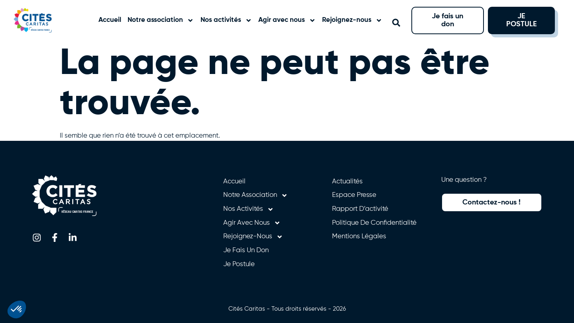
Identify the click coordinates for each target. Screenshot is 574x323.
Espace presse (354, 195)
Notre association (161, 20)
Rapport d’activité (360, 209)
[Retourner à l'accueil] (41, 20)
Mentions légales (359, 236)
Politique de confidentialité (374, 223)
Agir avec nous (287, 20)
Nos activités (226, 20)
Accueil (109, 20)
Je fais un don (246, 250)
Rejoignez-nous (352, 20)
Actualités (347, 181)
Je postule (239, 264)
